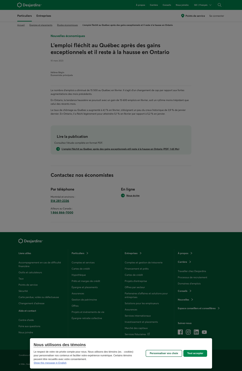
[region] (121, 353)
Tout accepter (195, 353)
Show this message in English (50, 363)
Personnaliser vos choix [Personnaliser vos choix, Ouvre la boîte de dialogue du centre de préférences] (164, 353)
